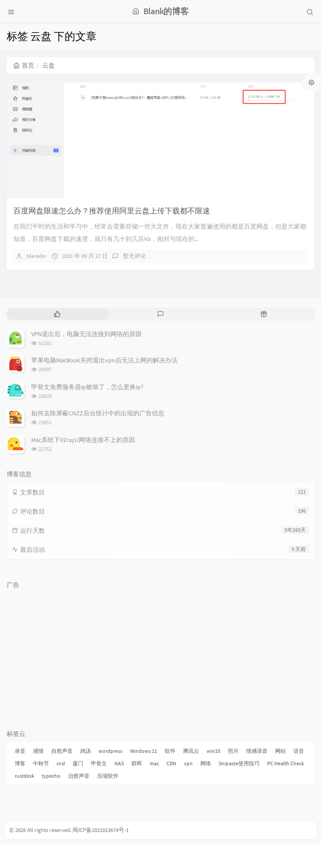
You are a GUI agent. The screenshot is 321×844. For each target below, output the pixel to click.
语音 (298, 751)
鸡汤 (85, 751)
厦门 (78, 763)
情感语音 (257, 751)
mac (154, 763)
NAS (119, 763)
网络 (205, 763)
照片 (233, 751)
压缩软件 (107, 775)
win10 (213, 751)
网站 (280, 751)
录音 (20, 751)
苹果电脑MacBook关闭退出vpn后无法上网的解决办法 (104, 360)
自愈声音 (62, 751)
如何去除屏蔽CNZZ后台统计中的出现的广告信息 (97, 413)
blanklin (36, 256)
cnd (61, 763)
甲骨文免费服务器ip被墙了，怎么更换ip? (87, 387)
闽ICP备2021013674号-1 (101, 830)
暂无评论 (134, 256)
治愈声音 (78, 775)
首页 (23, 65)
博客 (20, 763)
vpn (188, 763)
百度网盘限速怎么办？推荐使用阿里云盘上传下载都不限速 (111, 211)
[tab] (57, 314)
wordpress (110, 751)
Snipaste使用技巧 (239, 763)
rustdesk (24, 775)
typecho (51, 775)
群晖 (136, 763)
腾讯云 (191, 751)
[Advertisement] (160, 655)
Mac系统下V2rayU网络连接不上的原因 (83, 440)
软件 (170, 751)
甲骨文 (99, 763)
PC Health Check (285, 763)
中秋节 (41, 763)
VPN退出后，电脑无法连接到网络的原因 (86, 334)
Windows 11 (143, 751)
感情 (38, 751)
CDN (171, 763)
